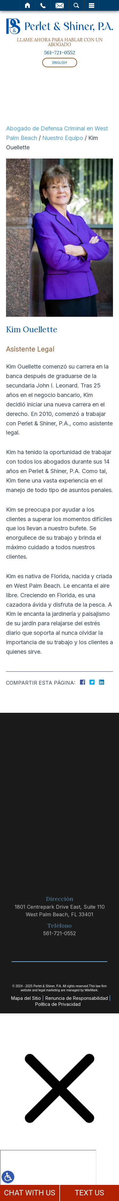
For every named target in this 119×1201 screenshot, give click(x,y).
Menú (91, 5)
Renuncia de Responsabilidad (76, 998)
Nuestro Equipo (62, 138)
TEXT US (89, 1192)
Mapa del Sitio (26, 998)
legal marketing (49, 990)
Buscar (76, 5)
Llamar (43, 5)
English (59, 62)
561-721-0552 (59, 52)
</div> (48, 1174)
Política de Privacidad (58, 1004)
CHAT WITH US (29, 1192)
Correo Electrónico (60, 5)
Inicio (27, 5)
